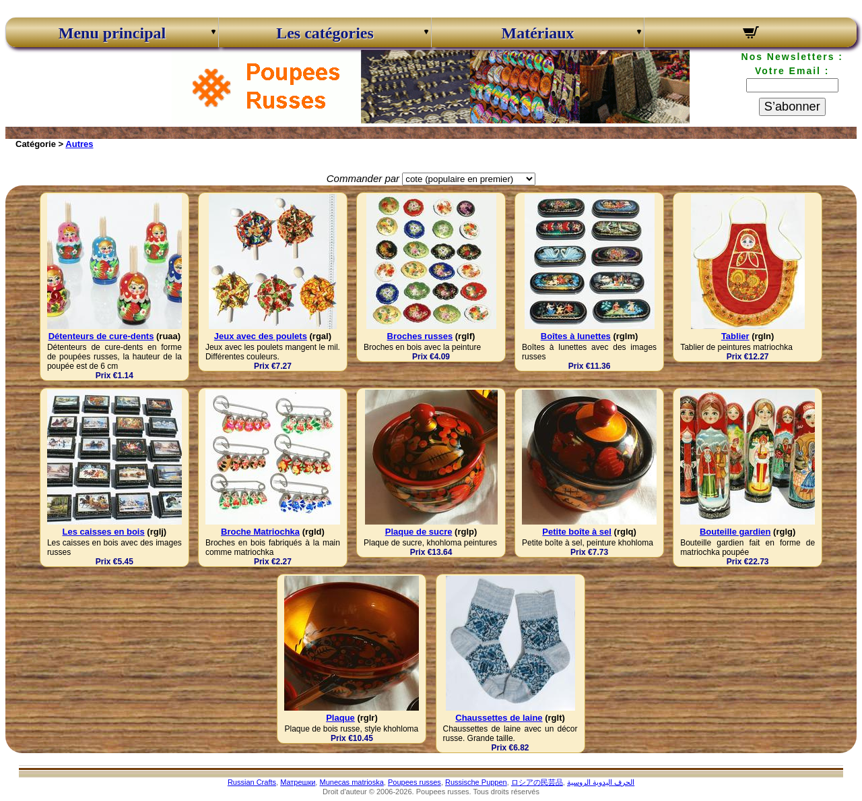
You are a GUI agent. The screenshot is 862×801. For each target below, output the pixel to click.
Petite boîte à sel (576, 532)
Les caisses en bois (104, 532)
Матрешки (297, 782)
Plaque (340, 718)
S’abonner (792, 106)
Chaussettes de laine (498, 718)
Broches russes (420, 336)
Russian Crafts (252, 782)
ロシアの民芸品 (537, 782)
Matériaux (538, 33)
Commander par (363, 178)
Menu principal (112, 33)
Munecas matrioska (351, 782)
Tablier (735, 336)
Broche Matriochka (260, 532)
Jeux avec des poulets (260, 336)
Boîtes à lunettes (576, 336)
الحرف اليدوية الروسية (600, 782)
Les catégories (325, 33)
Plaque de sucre (419, 532)
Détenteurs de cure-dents (101, 336)
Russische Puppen (476, 782)
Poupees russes (414, 782)
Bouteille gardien (735, 532)
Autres (79, 144)
